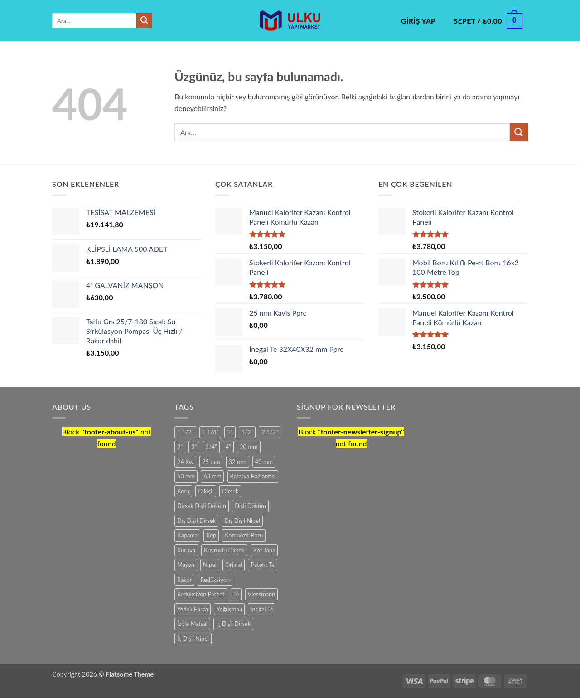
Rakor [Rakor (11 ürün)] (184, 579)
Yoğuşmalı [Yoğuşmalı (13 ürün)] (229, 609)
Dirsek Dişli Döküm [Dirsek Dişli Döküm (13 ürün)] (201, 505)
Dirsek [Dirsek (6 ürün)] (230, 491)
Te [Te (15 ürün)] (236, 594)
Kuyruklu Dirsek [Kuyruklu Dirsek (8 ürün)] (224, 550)
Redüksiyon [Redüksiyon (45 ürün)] (215, 579)
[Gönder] (144, 21)
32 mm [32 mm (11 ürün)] (237, 461)
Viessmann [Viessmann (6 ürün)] (262, 594)
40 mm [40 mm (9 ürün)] (264, 461)
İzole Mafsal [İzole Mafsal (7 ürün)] (192, 623)
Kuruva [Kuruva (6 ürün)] (186, 550)
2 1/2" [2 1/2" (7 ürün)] (269, 432)
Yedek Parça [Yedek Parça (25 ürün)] (192, 609)
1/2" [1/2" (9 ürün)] (247, 432)
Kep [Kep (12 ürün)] (211, 535)
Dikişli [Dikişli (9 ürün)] (205, 491)
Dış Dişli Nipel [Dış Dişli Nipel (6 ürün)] (242, 520)
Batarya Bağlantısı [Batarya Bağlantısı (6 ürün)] (253, 476)
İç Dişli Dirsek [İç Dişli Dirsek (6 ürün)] (233, 623)
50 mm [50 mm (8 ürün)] (186, 476)
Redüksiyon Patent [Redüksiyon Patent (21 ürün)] (201, 594)
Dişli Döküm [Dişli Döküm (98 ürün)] (250, 505)
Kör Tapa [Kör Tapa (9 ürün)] (264, 550)
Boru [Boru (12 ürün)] (183, 491)
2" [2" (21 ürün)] (180, 446)
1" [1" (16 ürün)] (229, 432)
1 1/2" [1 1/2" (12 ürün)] (185, 432)
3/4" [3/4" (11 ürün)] (211, 446)
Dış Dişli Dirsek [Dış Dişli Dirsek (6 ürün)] (196, 520)
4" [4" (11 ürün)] (228, 446)
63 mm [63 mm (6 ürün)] (212, 476)
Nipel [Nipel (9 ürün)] (210, 564)
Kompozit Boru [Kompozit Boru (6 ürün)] (244, 535)
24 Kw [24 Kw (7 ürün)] (185, 461)
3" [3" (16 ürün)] (194, 446)
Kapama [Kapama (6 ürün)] (187, 535)
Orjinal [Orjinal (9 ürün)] (233, 564)
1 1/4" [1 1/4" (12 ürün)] (210, 432)
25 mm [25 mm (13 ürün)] (211, 461)
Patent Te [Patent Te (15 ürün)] (262, 564)
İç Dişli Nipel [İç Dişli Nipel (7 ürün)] (193, 638)
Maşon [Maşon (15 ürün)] (185, 564)
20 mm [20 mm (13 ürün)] (248, 446)
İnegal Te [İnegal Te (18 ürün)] (262, 609)
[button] (418, 21)
